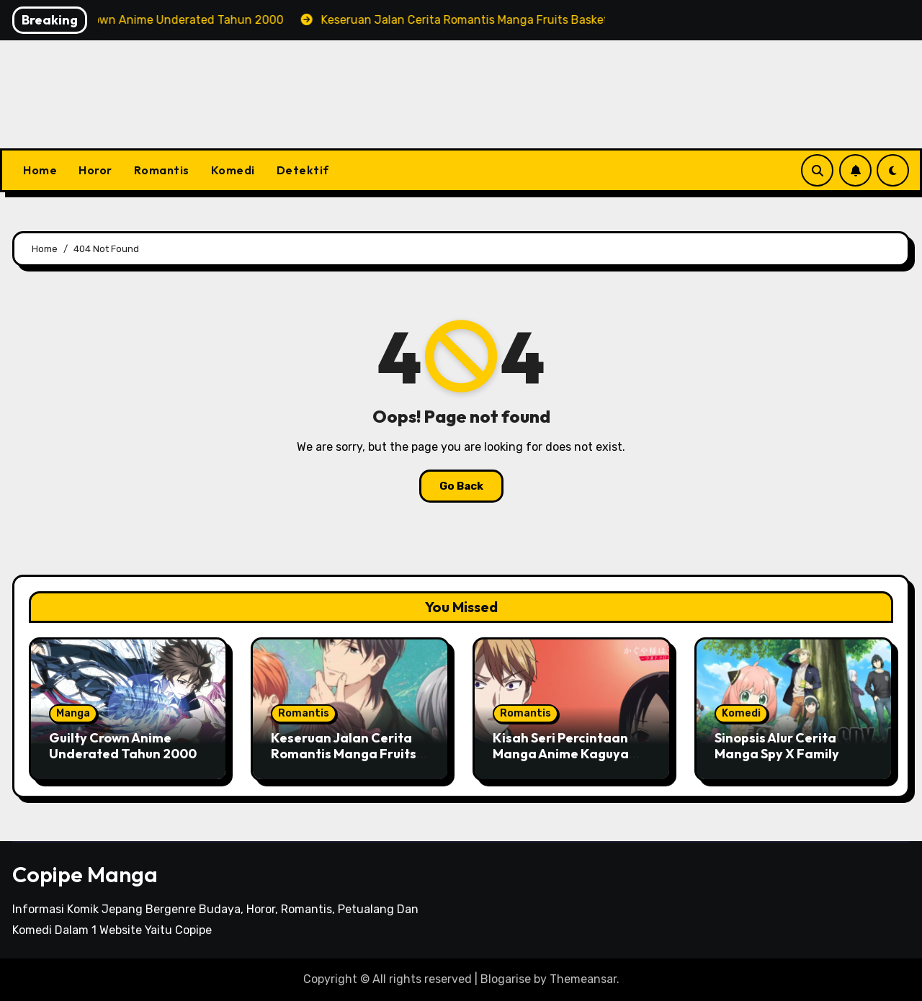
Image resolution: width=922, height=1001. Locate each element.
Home (40, 170)
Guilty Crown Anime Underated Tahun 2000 (123, 746)
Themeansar (583, 979)
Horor (95, 170)
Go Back (461, 486)
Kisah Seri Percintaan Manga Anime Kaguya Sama (561, 753)
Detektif (303, 170)
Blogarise (505, 979)
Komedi (233, 170)
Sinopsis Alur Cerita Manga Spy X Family (777, 746)
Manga (73, 713)
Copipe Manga (85, 874)
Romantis (161, 170)
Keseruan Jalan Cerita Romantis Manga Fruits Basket (343, 753)
